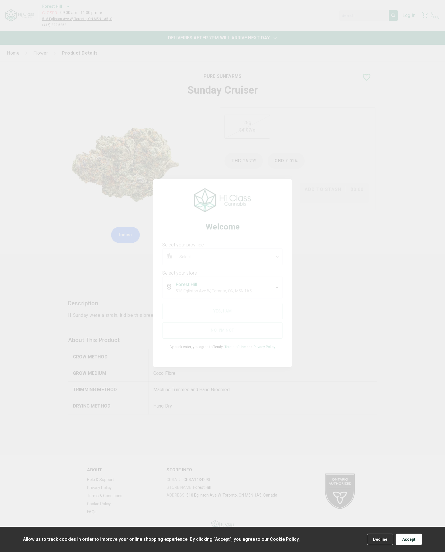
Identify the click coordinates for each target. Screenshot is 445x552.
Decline (380, 539)
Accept (408, 539)
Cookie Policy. (285, 539)
